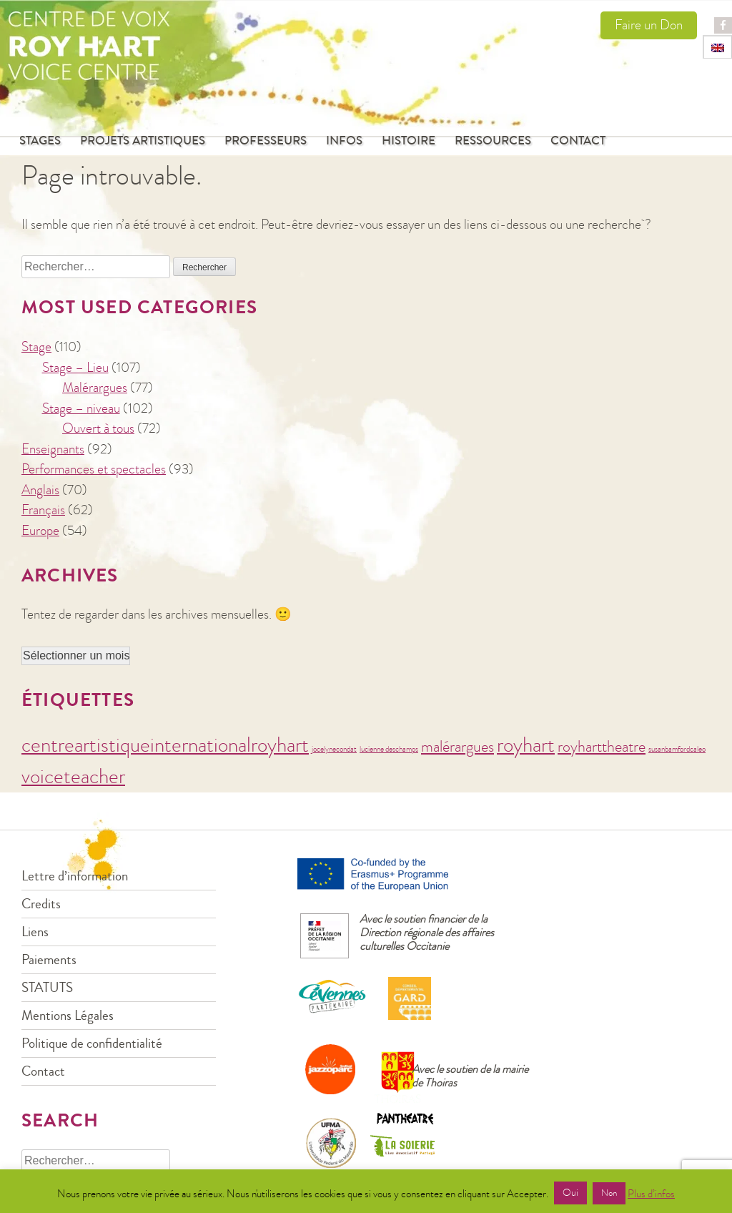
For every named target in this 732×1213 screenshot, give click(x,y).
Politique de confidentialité (91, 1043)
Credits (41, 903)
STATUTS (47, 987)
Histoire (408, 140)
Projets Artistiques (142, 140)
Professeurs (265, 140)
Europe (40, 530)
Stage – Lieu (75, 367)
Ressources (493, 140)
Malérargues (94, 387)
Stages (40, 140)
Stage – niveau (81, 408)
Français (43, 509)
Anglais (40, 489)
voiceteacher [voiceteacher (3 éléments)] (73, 776)
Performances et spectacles (93, 468)
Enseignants (52, 448)
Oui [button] (570, 1193)
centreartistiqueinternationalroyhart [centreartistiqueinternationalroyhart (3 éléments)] (165, 745)
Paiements (48, 959)
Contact (577, 140)
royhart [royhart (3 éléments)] (526, 745)
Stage (36, 346)
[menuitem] (717, 47)
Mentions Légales (67, 1015)
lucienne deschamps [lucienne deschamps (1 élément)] (389, 749)
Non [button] (609, 1193)
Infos (344, 140)
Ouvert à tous (98, 428)
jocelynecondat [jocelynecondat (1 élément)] (334, 749)
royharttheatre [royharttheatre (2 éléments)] (602, 746)
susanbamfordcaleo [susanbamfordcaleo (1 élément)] (677, 749)
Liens (35, 931)
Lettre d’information (74, 875)
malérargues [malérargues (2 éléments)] (457, 746)
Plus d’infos (651, 1194)
